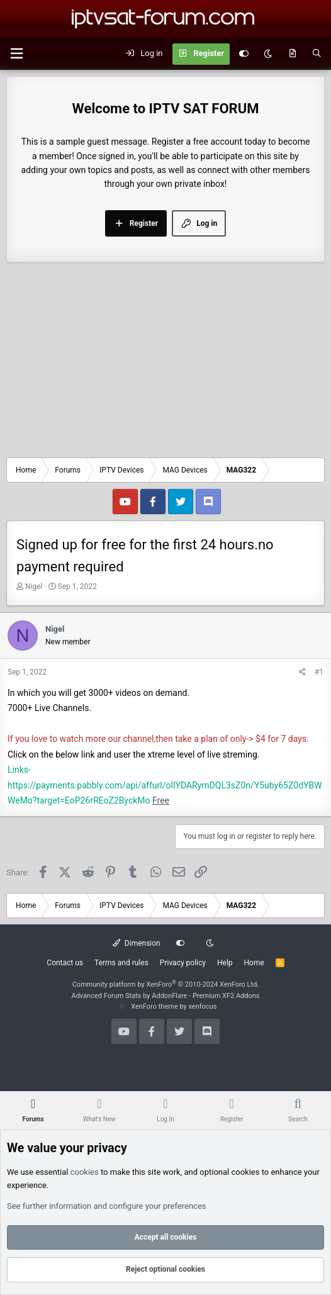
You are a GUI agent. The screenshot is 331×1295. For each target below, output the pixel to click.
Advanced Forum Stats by (165, 996)
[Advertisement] (165, 363)
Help (225, 962)
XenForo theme (154, 1006)
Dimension (136, 943)
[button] (16, 54)
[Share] (302, 672)
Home (254, 962)
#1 (319, 672)
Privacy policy (183, 962)
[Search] (316, 54)
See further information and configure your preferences (106, 1206)
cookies (84, 1172)
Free (160, 800)
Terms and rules (121, 962)
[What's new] (292, 54)
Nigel (34, 586)
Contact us (65, 962)
